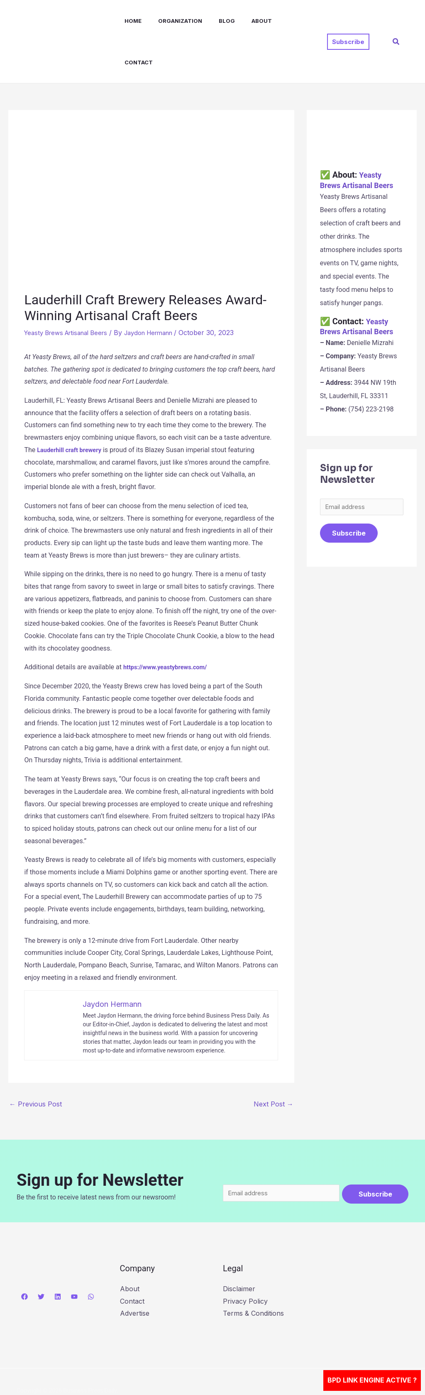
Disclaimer (239, 1249)
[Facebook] (24, 1256)
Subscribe (349, 493)
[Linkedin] (57, 1256)
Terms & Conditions (253, 1274)
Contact (281, 20)
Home (124, 20)
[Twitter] (41, 1256)
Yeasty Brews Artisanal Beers (70, 291)
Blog (212, 20)
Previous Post (35, 1062)
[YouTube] (74, 1256)
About (243, 20)
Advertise (134, 1274)
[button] (348, 21)
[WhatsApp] (91, 1256)
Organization (169, 20)
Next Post (273, 1062)
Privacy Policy (245, 1261)
